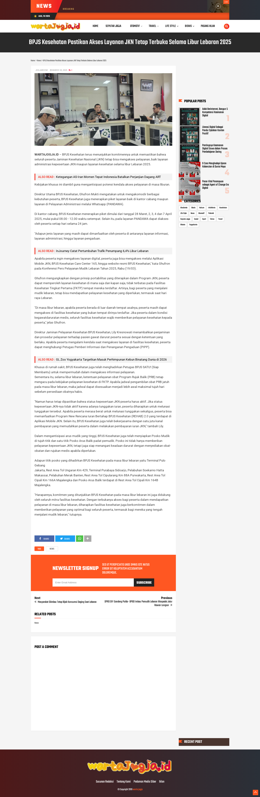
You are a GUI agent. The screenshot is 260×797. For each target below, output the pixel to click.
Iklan (161, 782)
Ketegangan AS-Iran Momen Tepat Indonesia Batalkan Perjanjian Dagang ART (108, 177)
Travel (220, 219)
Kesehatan (223, 207)
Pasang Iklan (208, 26)
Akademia (183, 207)
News (52, 549)
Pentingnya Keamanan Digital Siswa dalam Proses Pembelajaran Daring (215, 148)
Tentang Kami (124, 782)
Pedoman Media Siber (145, 782)
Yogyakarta (193, 224)
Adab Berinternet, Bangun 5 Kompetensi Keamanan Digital (215, 112)
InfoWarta (211, 207)
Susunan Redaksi (105, 782)
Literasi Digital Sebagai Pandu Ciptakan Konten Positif (213, 130)
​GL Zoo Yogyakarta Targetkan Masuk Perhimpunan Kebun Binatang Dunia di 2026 (111, 359)
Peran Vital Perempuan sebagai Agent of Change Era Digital (215, 184)
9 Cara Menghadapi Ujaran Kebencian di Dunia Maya (214, 165)
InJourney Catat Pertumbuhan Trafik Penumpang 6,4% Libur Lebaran (102, 251)
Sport (204, 219)
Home (95, 26)
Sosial (196, 219)
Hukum (201, 207)
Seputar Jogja (185, 219)
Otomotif (201, 213)
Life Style (183, 213)
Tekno (212, 219)
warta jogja (138, 789)
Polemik (211, 213)
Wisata (182, 224)
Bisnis (193, 207)
